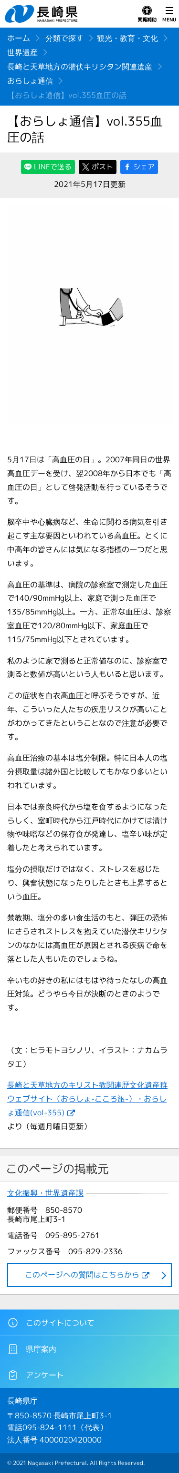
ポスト (102, 167)
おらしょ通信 (30, 81)
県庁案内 (31, 1349)
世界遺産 (22, 52)
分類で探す (64, 38)
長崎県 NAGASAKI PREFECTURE (42, 14)
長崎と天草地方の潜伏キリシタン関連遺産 (79, 66)
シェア (144, 167)
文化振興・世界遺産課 (45, 1193)
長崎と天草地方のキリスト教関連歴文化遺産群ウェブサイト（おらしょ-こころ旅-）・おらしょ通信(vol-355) (87, 1099)
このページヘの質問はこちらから (82, 1274)
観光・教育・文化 (127, 38)
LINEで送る (53, 167)
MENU (169, 14)
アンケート (35, 1375)
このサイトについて (51, 1322)
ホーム (18, 38)
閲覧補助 (147, 14)
